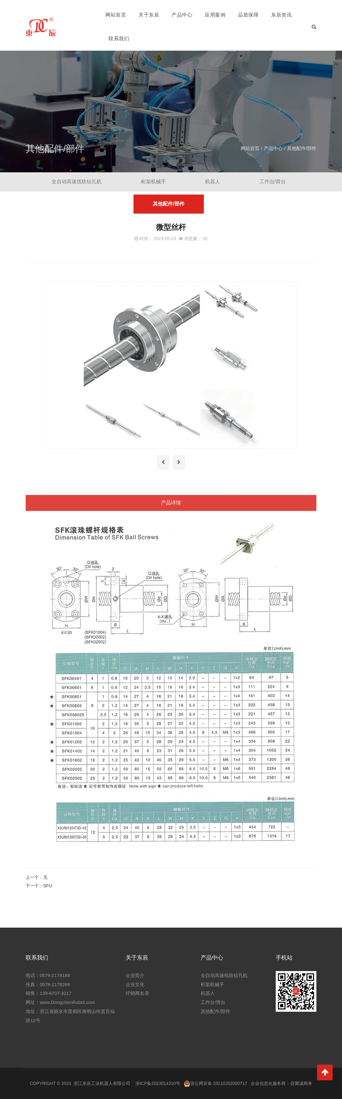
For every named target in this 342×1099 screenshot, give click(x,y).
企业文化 (135, 984)
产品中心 (182, 15)
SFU (47, 885)
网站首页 (115, 15)
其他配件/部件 (301, 154)
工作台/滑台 (272, 181)
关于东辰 (148, 15)
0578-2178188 (55, 975)
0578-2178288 (55, 984)
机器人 (212, 181)
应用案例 (215, 15)
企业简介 (135, 975)
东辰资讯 (281, 15)
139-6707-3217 (56, 993)
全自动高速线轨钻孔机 (76, 181)
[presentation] (163, 468)
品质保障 (248, 15)
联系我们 (118, 38)
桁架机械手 (153, 181)
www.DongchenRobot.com (67, 1002)
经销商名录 (137, 993)
